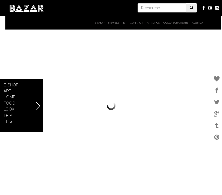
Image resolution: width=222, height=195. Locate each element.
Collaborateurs (175, 22)
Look (9, 109)
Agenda (197, 22)
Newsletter (117, 22)
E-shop (99, 22)
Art (7, 91)
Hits (8, 121)
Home (9, 97)
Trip (8, 115)
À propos (153, 22)
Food (9, 103)
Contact (136, 22)
